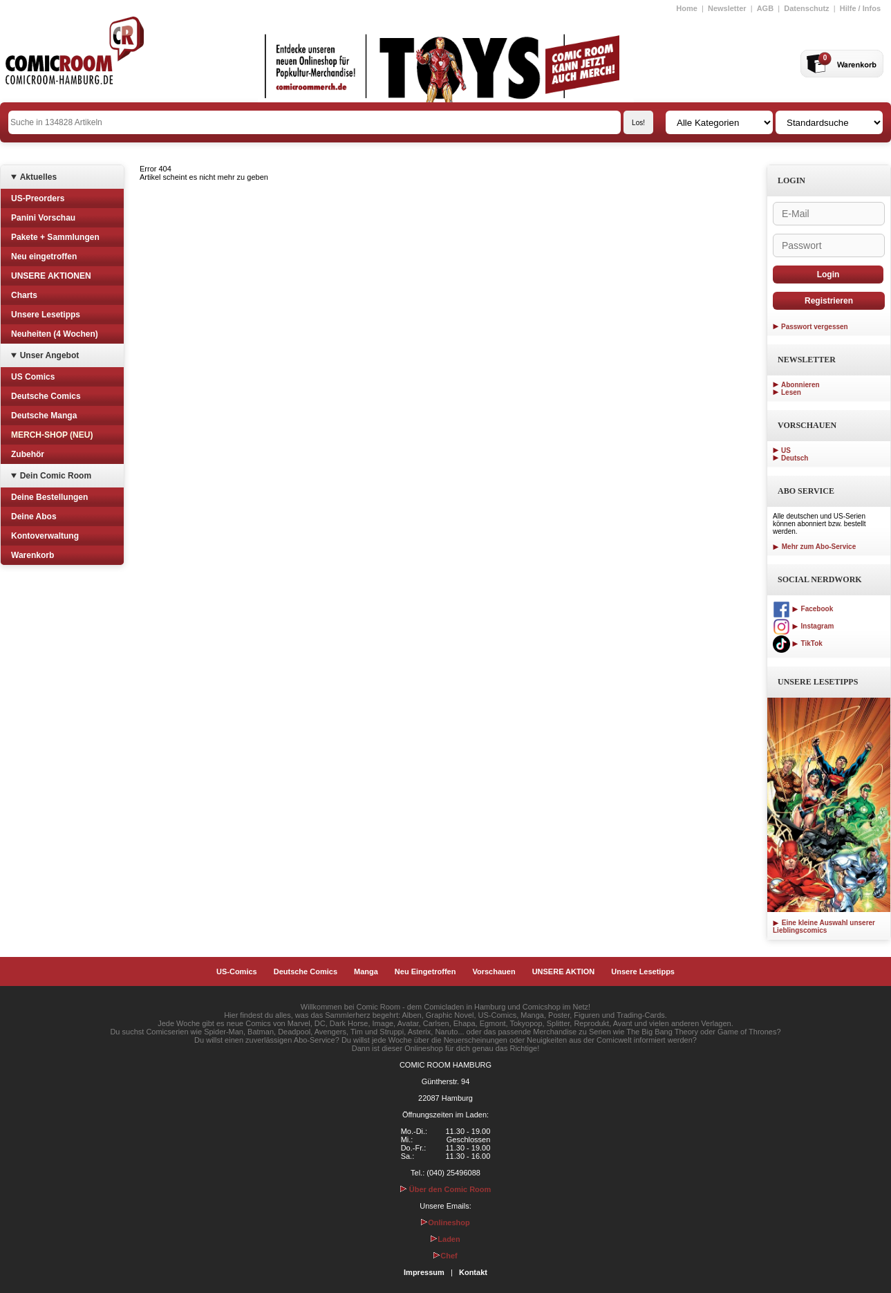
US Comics (33, 377)
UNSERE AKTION (563, 971)
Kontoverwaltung (45, 536)
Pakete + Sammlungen (55, 237)
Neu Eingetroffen (425, 971)
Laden (445, 1239)
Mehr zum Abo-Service (814, 546)
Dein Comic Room (55, 476)
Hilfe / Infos (860, 8)
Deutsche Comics (46, 396)
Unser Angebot (49, 355)
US (786, 450)
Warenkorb (32, 555)
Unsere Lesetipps (45, 314)
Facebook (803, 609)
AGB (765, 8)
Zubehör (27, 454)
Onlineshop (445, 1222)
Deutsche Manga (44, 415)
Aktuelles (38, 177)
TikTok (798, 643)
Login (828, 274)
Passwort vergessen (814, 327)
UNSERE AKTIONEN (51, 276)
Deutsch (794, 458)
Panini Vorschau (43, 218)
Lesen (791, 392)
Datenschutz (806, 8)
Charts (24, 295)
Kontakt (473, 1272)
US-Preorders (37, 198)
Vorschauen (493, 971)
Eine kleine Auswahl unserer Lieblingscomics (824, 926)
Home (686, 8)
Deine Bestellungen (49, 497)
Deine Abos (34, 516)
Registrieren (829, 301)
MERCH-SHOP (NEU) (52, 435)
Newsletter (727, 8)
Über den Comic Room (445, 1189)
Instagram (803, 626)
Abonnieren (800, 385)
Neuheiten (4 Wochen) (54, 334)
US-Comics (236, 971)
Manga (366, 971)
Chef (445, 1256)
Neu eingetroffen (44, 256)
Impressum (424, 1272)
